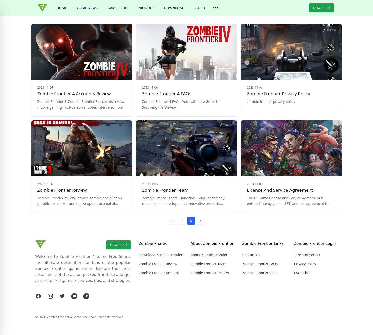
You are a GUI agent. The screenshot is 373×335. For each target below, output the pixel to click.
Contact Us (251, 254)
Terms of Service (307, 254)
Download (321, 7)
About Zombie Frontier (209, 254)
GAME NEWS (87, 7)
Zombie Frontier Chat (259, 272)
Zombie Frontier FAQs (260, 263)
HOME (61, 7)
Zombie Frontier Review (158, 263)
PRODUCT (146, 7)
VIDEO (199, 7)
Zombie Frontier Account (159, 272)
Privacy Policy (305, 263)
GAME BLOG (117, 7)
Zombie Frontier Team (209, 263)
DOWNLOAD (174, 7)
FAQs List (301, 272)
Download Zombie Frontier (161, 254)
